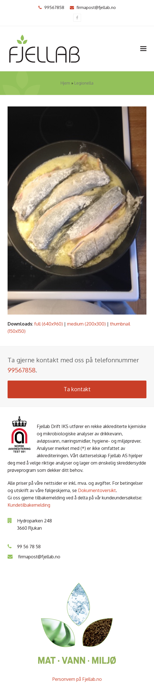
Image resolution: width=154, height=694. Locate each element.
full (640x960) (48, 324)
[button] (143, 48)
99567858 (54, 7)
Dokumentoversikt (97, 490)
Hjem (65, 82)
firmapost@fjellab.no (96, 7)
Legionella (83, 82)
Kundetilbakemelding (29, 505)
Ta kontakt (77, 389)
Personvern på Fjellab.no (77, 679)
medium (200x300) (86, 324)
